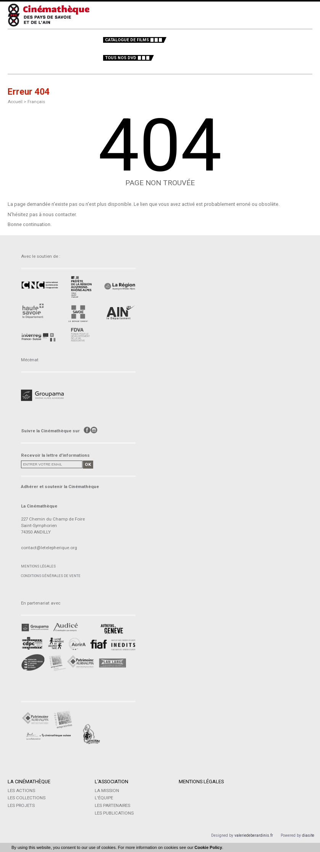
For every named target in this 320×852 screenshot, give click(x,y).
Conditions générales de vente (51, 576)
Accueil (15, 101)
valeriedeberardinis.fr (253, 835)
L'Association (111, 781)
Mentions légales (38, 566)
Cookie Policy (208, 847)
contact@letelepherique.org (49, 547)
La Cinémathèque (29, 781)
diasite (308, 835)
